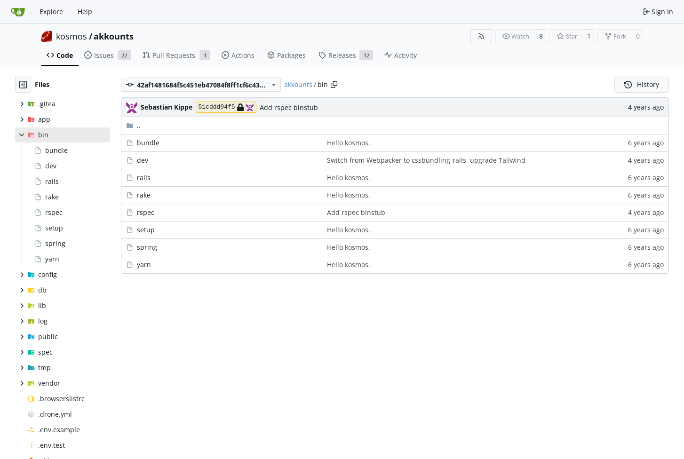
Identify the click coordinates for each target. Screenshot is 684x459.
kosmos (71, 36)
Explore (51, 11)
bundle (148, 142)
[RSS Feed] (481, 36)
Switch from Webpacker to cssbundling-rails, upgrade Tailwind (426, 160)
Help (85, 11)
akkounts (114, 36)
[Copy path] (334, 84)
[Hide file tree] (23, 85)
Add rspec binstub (289, 107)
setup (146, 229)
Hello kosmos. (348, 142)
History (641, 84)
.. (133, 125)
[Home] (18, 11)
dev (142, 160)
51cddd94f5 (226, 107)
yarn (144, 264)
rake (144, 194)
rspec (145, 212)
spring (147, 247)
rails (144, 177)
